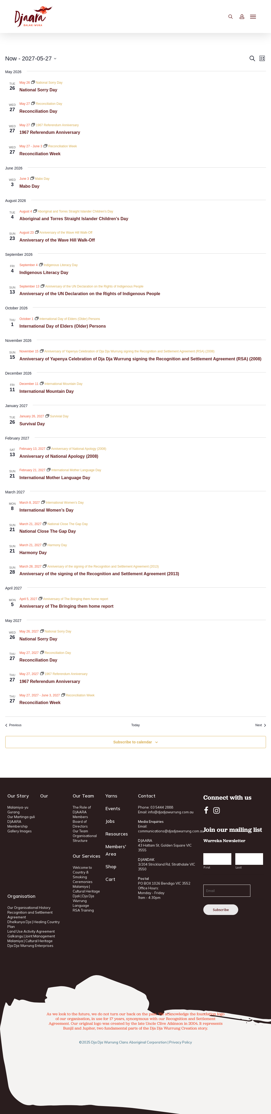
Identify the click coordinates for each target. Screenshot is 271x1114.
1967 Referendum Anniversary (50, 132)
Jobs (110, 821)
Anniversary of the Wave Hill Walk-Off (57, 240)
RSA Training (83, 910)
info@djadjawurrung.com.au (171, 812)
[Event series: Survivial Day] (56, 416)
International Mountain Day (47, 391)
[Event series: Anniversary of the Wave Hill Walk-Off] (63, 232)
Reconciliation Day (38, 111)
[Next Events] (260, 725)
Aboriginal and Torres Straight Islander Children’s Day (74, 218)
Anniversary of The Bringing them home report (67, 606)
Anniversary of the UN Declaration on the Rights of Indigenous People (90, 293)
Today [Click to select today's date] (135, 725)
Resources (116, 834)
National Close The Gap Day (48, 531)
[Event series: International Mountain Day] (61, 384)
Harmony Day (33, 552)
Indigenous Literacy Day (44, 272)
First (207, 867)
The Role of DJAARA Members (82, 812)
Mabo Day (30, 186)
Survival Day (32, 424)
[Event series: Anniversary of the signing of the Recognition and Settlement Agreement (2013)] (101, 566)
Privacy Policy (180, 1042)
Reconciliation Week (40, 154)
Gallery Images (19, 831)
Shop (110, 866)
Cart (110, 879)
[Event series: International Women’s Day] (62, 502)
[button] (253, 18)
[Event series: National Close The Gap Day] (65, 524)
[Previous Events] (13, 725)
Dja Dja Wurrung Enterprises (30, 945)
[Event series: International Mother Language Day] (74, 470)
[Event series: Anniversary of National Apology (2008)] (76, 449)
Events (112, 808)
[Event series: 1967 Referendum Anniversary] (55, 125)
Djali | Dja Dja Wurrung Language (83, 901)
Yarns (111, 796)
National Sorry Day (38, 90)
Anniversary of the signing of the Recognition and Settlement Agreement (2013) (99, 574)
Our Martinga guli (21, 817)
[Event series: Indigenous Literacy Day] (58, 265)
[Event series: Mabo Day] (39, 179)
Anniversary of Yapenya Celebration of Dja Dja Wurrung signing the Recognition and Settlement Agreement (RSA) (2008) (140, 359)
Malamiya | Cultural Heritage (30, 941)
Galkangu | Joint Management (31, 936)
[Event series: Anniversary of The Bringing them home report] (73, 599)
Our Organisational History (28, 907)
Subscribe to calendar (132, 742)
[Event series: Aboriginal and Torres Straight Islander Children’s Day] (73, 211)
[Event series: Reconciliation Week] (60, 146)
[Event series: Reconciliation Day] (46, 104)
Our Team (80, 831)
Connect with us (227, 797)
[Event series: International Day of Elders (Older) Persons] (67, 319)
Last (239, 867)
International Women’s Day (47, 510)
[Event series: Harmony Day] (55, 545)
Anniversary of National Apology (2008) (59, 456)
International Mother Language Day (55, 477)
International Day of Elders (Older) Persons (63, 326)
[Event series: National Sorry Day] (46, 82)
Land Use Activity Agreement (31, 931)
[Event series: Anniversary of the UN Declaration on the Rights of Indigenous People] (92, 286)
